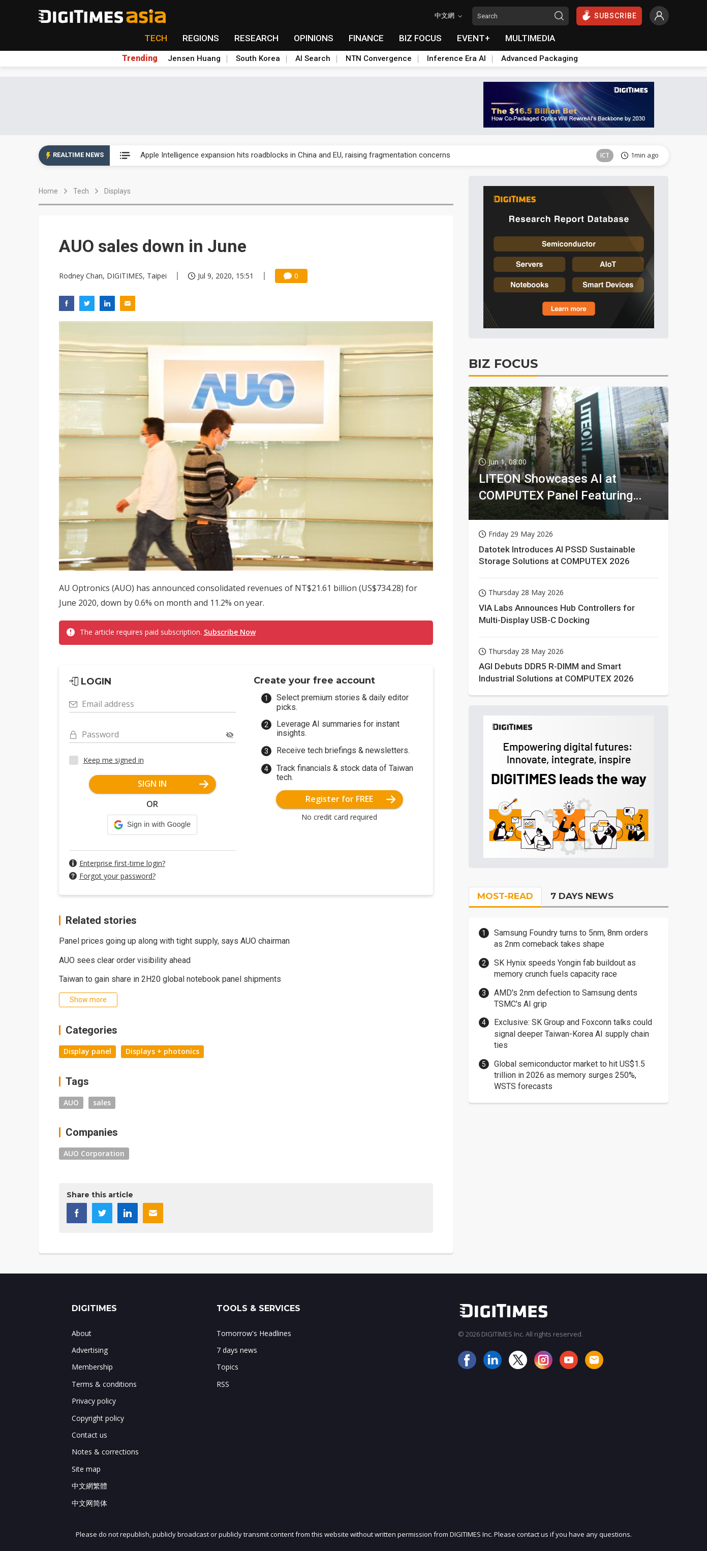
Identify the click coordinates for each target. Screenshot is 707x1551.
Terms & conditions (104, 1384)
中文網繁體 (89, 1486)
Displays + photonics (162, 1051)
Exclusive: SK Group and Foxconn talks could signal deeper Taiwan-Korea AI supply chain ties (573, 1033)
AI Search (312, 58)
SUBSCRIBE (609, 15)
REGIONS (200, 38)
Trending (140, 58)
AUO (71, 1102)
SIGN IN (173, 783)
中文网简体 (89, 1503)
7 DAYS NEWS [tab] (581, 896)
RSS (223, 1384)
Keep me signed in (113, 760)
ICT (604, 155)
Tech (81, 191)
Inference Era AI (456, 58)
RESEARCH (256, 38)
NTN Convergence (379, 58)
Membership (92, 1367)
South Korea (258, 58)
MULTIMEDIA (530, 38)
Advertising (90, 1350)
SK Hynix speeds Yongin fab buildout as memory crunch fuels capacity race (565, 968)
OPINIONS (313, 38)
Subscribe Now (230, 632)
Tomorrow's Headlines (254, 1333)
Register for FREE (350, 798)
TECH (155, 38)
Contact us (89, 1435)
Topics (227, 1367)
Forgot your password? (117, 876)
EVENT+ (473, 38)
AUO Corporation (94, 1153)
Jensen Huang (194, 58)
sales (102, 1102)
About (81, 1333)
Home (48, 191)
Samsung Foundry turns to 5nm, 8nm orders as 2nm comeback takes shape (571, 938)
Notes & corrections (105, 1451)
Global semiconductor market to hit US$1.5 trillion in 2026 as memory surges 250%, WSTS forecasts (569, 1075)
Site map (86, 1469)
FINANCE (366, 38)
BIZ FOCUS (420, 38)
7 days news (237, 1350)
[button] (152, 825)
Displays (117, 191)
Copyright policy (98, 1418)
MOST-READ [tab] (505, 896)
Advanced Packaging (539, 58)
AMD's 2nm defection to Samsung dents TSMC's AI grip (565, 998)
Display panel (87, 1051)
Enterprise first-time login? (122, 863)
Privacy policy (94, 1401)
